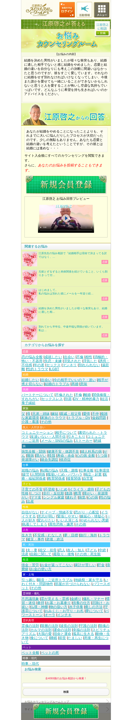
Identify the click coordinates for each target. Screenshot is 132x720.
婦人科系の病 (91, 451)
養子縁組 (28, 403)
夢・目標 (71, 535)
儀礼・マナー (93, 599)
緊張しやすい (68, 516)
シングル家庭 (53, 497)
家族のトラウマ (53, 418)
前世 (62, 638)
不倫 (79, 357)
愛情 (86, 414)
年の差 (39, 365)
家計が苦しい (85, 565)
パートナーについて (38, 395)
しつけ (35, 493)
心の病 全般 (85, 455)
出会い (69, 357)
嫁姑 (54, 414)
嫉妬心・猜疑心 (92, 516)
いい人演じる (68, 520)
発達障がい (30, 459)
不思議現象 (30, 599)
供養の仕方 (81, 603)
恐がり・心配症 (87, 512)
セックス (53, 365)
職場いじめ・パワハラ (65, 474)
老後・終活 (55, 539)
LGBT (54, 369)
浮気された (72, 361)
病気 (82, 497)
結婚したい (30, 380)
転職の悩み (50, 470)
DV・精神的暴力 (86, 399)
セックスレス (52, 399)
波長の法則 (69, 626)
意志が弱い (46, 516)
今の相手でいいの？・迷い (75, 380)
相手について (66, 433)
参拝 (40, 603)
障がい (41, 455)
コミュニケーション (38, 433)
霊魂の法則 (30, 626)
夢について (94, 611)
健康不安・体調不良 (63, 451)
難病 (30, 455)
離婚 (87, 395)
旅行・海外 (88, 535)
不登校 (49, 489)
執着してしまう (34, 524)
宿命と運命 (62, 634)
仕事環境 (102, 470)
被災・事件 (35, 539)
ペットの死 (50, 653)
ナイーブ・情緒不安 (57, 512)
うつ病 (102, 455)
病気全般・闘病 (34, 451)
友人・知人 (76, 550)
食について (39, 638)
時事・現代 (30, 664)
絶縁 (97, 441)
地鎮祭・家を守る (89, 580)
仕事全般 (87, 470)
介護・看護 (30, 422)
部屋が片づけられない (73, 584)
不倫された (64, 395)
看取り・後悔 (63, 554)
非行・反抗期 (53, 493)
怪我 (51, 455)
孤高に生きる (83, 634)
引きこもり (76, 437)
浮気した (90, 361)
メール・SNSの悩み (57, 441)
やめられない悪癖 (94, 520)
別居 (68, 399)
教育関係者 (56, 478)
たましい (75, 638)
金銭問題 (99, 418)
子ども (92, 550)
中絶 (102, 550)
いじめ (62, 489)
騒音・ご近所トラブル (55, 580)
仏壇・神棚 (39, 607)
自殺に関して (41, 554)
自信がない (30, 512)
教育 (78, 493)
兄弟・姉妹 (41, 414)
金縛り (76, 599)
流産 (25, 554)
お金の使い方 (41, 569)
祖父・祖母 (48, 550)
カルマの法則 (41, 630)
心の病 (93, 497)
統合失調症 (49, 459)
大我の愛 (45, 634)
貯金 (101, 565)
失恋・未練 (53, 361)
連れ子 (71, 497)
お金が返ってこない (57, 565)
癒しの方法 (94, 607)
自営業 (88, 478)
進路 (69, 493)
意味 (83, 384)
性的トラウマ (37, 369)
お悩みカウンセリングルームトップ (47, 701)
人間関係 (38, 474)
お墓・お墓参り (58, 603)
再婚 (74, 384)
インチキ (64, 615)
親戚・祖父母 (70, 414)
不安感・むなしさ (48, 535)
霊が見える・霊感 (55, 599)
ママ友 (36, 497)
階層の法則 (49, 626)
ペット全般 (30, 653)
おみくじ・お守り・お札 (64, 611)
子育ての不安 (32, 489)
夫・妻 (32, 550)
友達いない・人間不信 (48, 437)
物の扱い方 (58, 607)
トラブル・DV (79, 418)
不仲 (95, 414)
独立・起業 (93, 474)
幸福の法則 (81, 630)
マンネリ (69, 365)
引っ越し (29, 580)
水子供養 (76, 607)
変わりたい (46, 520)
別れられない (89, 365)
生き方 (27, 535)
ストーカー (84, 441)
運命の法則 (62, 630)
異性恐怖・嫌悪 (61, 524)
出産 (30, 501)
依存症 (65, 459)
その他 (46, 422)
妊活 (104, 399)
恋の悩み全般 (32, 357)
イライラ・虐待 (81, 489)
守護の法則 (88, 626)
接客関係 (74, 478)
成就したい (53, 357)
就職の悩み (30, 470)
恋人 (61, 550)
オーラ (50, 615)
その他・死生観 (88, 554)
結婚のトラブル (57, 384)
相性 (88, 357)
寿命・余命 (66, 455)
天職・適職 (69, 470)
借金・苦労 (30, 565)
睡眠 (53, 638)
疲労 (25, 474)
